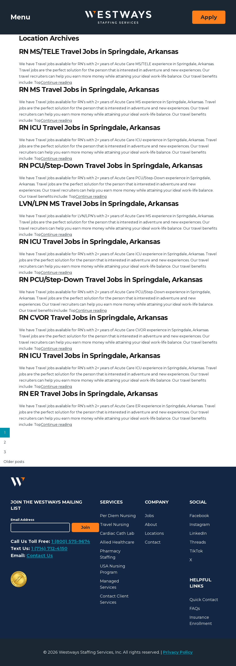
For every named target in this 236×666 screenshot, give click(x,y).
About (151, 524)
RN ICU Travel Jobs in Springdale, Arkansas (89, 128)
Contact (153, 542)
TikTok (196, 551)
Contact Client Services (114, 599)
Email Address (22, 520)
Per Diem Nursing (118, 515)
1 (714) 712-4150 (49, 548)
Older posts (14, 462)
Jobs (149, 515)
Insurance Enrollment (201, 620)
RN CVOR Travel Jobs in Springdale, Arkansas (93, 318)
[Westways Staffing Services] (118, 17)
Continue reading (56, 82)
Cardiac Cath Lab (117, 533)
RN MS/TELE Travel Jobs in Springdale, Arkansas (98, 52)
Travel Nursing (114, 524)
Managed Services (109, 584)
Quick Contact (204, 599)
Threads (198, 542)
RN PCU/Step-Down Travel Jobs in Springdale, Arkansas (111, 166)
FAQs (195, 608)
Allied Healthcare (117, 542)
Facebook (199, 515)
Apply (209, 17)
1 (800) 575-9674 (70, 541)
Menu (20, 17)
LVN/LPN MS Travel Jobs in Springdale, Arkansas (99, 204)
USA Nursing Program (112, 569)
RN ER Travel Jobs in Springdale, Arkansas (88, 394)
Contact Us (40, 555)
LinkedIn (198, 533)
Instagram (200, 524)
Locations (154, 533)
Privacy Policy (178, 652)
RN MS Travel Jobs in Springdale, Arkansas (89, 90)
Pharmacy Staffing (110, 554)
